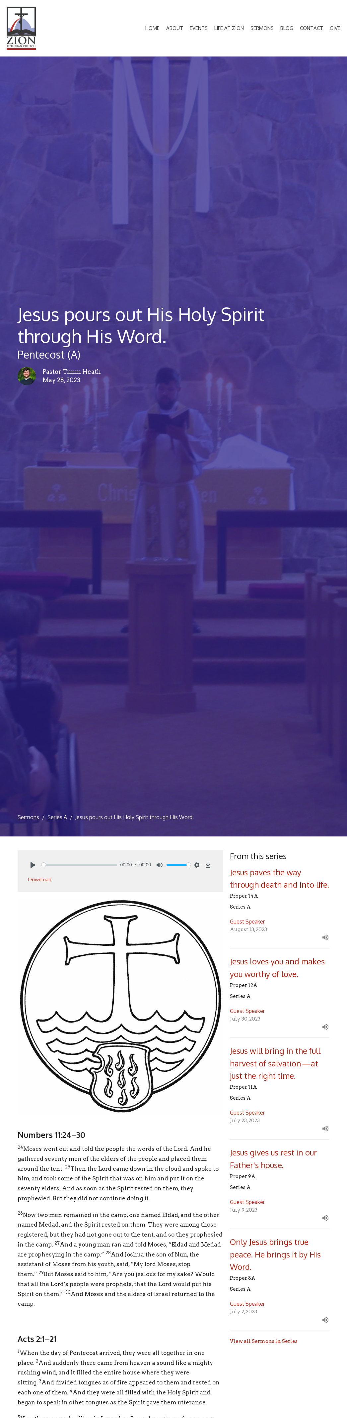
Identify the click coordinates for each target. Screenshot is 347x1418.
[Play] (33, 865)
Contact (311, 28)
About (174, 28)
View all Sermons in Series (264, 1341)
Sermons (262, 28)
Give (335, 28)
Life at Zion (229, 28)
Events (199, 28)
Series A (57, 817)
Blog (286, 28)
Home (152, 28)
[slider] (79, 865)
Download (39, 879)
